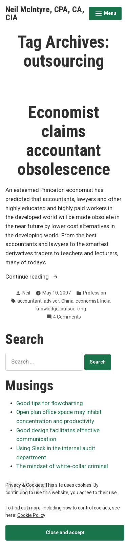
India (105, 301)
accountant (29, 301)
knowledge (47, 308)
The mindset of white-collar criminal (62, 466)
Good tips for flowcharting (49, 403)
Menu (105, 14)
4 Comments (67, 317)
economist (87, 301)
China (67, 301)
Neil (26, 293)
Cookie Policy (31, 515)
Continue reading (46, 277)
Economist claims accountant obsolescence (63, 141)
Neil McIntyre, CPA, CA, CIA (44, 13)
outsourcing (73, 308)
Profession (94, 293)
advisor (51, 301)
